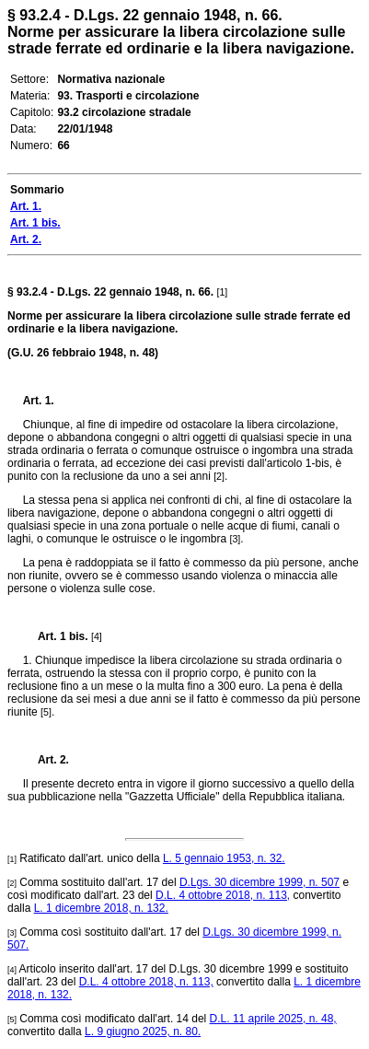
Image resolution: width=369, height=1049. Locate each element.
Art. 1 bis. (55, 636)
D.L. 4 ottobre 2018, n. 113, (223, 895)
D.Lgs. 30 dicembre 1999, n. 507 (259, 882)
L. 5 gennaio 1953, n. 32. (224, 858)
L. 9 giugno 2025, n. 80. (143, 1031)
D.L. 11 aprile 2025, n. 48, (273, 1018)
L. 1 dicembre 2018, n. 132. (101, 908)
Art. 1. (38, 400)
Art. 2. (46, 759)
